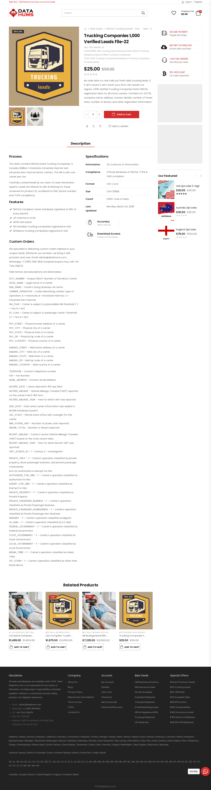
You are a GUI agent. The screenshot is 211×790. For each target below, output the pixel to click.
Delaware (85, 736)
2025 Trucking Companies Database (108, 58)
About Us (72, 682)
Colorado (61, 736)
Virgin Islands (99, 752)
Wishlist (105, 687)
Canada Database (145, 702)
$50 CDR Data (177, 692)
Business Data (125, 51)
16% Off (54, 601)
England (57, 774)
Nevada (93, 740)
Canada (22, 774)
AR (17, 761)
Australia (13, 774)
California (50, 736)
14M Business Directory (147, 682)
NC (129, 761)
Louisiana (170, 736)
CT (38, 761)
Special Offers (102, 54)
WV (33, 765)
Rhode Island (38, 744)
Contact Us (74, 712)
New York (145, 740)
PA (174, 761)
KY (82, 761)
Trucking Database (145, 717)
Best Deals (96, 28)
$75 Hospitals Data (180, 697)
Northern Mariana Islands (67, 752)
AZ (25, 761)
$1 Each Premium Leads (182, 682)
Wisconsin (153, 744)
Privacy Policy (75, 692)
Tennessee (82, 744)
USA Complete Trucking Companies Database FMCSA (76, 635)
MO (112, 761)
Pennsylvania (24, 744)
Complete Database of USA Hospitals (30, 635)
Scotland (67, 774)
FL (50, 761)
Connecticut (73, 736)
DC (42, 761)
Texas (91, 744)
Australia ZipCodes (186, 207)
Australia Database (145, 697)
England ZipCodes (186, 229)
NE (137, 761)
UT (10, 765)
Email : (15, 704)
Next (147, 28)
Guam (50, 752)
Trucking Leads (91, 62)
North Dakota (174, 740)
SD (190, 761)
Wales (76, 774)
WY (38, 765)
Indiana (135, 736)
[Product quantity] (93, 114)
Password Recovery (112, 707)
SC (186, 761)
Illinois (127, 736)
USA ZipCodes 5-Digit (188, 186)
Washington (126, 744)
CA (29, 761)
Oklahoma (193, 740)
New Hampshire (105, 740)
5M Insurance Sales (145, 687)
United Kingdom (44, 774)
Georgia (103, 736)
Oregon (12, 744)
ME (99, 761)
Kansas (150, 736)
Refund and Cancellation (81, 697)
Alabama (13, 736)
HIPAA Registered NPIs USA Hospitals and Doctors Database (114, 635)
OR (170, 761)
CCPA (71, 707)
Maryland (188, 736)
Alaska (22, 736)
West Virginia (140, 744)
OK (166, 761)
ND (133, 761)
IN (75, 761)
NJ (145, 761)
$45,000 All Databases (182, 722)
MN (107, 761)
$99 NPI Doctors (178, 702)
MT (124, 761)
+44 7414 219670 (24, 712)
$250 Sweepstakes (180, 707)
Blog (70, 687)
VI (17, 765)
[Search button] (143, 13)
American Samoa (17, 752)
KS (78, 761)
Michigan (29, 740)
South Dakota (68, 744)
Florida (94, 736)
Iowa (142, 736)
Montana (72, 740)
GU (58, 761)
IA (66, 761)
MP (116, 761)
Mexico (31, 774)
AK (10, 761)
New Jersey (120, 740)
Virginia (115, 744)
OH (162, 761)
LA (86, 761)
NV (154, 761)
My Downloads (109, 702)
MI (103, 761)
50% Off (18, 31)
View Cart (106, 692)
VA (14, 765)
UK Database (142, 722)
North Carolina (159, 740)
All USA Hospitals (17, 632)
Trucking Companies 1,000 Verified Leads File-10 (145, 635)
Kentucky (159, 736)
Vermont (106, 744)
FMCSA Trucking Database (121, 28)
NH (141, 761)
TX (198, 761)
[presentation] (197, 175)
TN (194, 761)
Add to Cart (124, 114)
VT (21, 765)
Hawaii (112, 736)
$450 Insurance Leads (182, 712)
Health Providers (114, 632)
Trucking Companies (120, 54)
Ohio (184, 740)
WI (29, 765)
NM (149, 761)
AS (21, 761)
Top (53, 596)
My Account (107, 682)
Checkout (106, 697)
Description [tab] (80, 143)
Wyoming (163, 744)
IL (72, 761)
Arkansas (40, 736)
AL (14, 761)
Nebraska (83, 740)
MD (95, 761)
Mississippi (52, 740)
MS (120, 761)
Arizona (30, 736)
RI (182, 761)
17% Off (17, 596)
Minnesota (40, 740)
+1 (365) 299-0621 (31, 708)
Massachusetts (16, 740)
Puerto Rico (85, 752)
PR (178, 761)
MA (90, 761)
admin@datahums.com (30, 704)
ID (69, 761)
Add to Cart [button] (21, 647)
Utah (98, 744)
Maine (180, 736)
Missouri (63, 740)
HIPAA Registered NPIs (146, 712)
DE (46, 761)
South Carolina (53, 744)
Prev (136, 28)
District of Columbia (36, 752)
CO (34, 761)
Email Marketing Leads (147, 707)
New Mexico (134, 740)
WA (25, 765)
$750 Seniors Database (182, 717)
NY (158, 761)
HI (62, 761)
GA (54, 761)
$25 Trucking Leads (107, 51)
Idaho (119, 736)
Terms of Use (75, 702)
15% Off (91, 601)
